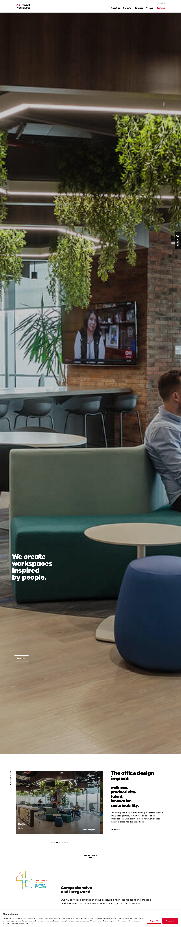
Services (138, 8)
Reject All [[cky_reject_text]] (154, 921)
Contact (160, 8)
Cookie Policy (96, 921)
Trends (149, 8)
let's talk (21, 658)
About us (115, 8)
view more (115, 829)
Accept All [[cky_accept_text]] (170, 921)
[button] (52, 842)
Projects (127, 8)
